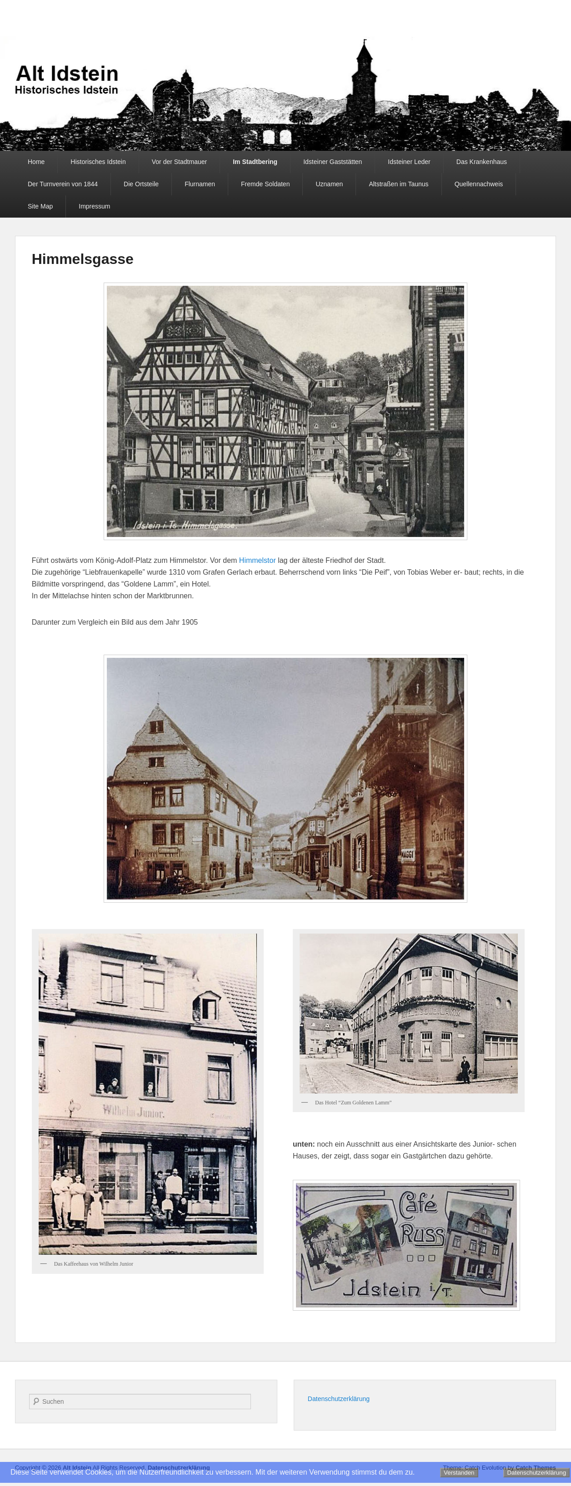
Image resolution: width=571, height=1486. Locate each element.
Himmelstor (257, 560)
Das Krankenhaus (481, 161)
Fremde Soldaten (265, 184)
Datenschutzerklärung (339, 1398)
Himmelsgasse (83, 259)
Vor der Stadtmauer (179, 161)
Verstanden (459, 1472)
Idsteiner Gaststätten (332, 161)
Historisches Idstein (97, 161)
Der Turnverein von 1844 (63, 184)
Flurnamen (200, 184)
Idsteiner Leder (409, 161)
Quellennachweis (479, 184)
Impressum (94, 206)
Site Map (40, 206)
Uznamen (329, 184)
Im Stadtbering (255, 161)
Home (36, 161)
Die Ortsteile (141, 184)
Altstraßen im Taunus (398, 184)
